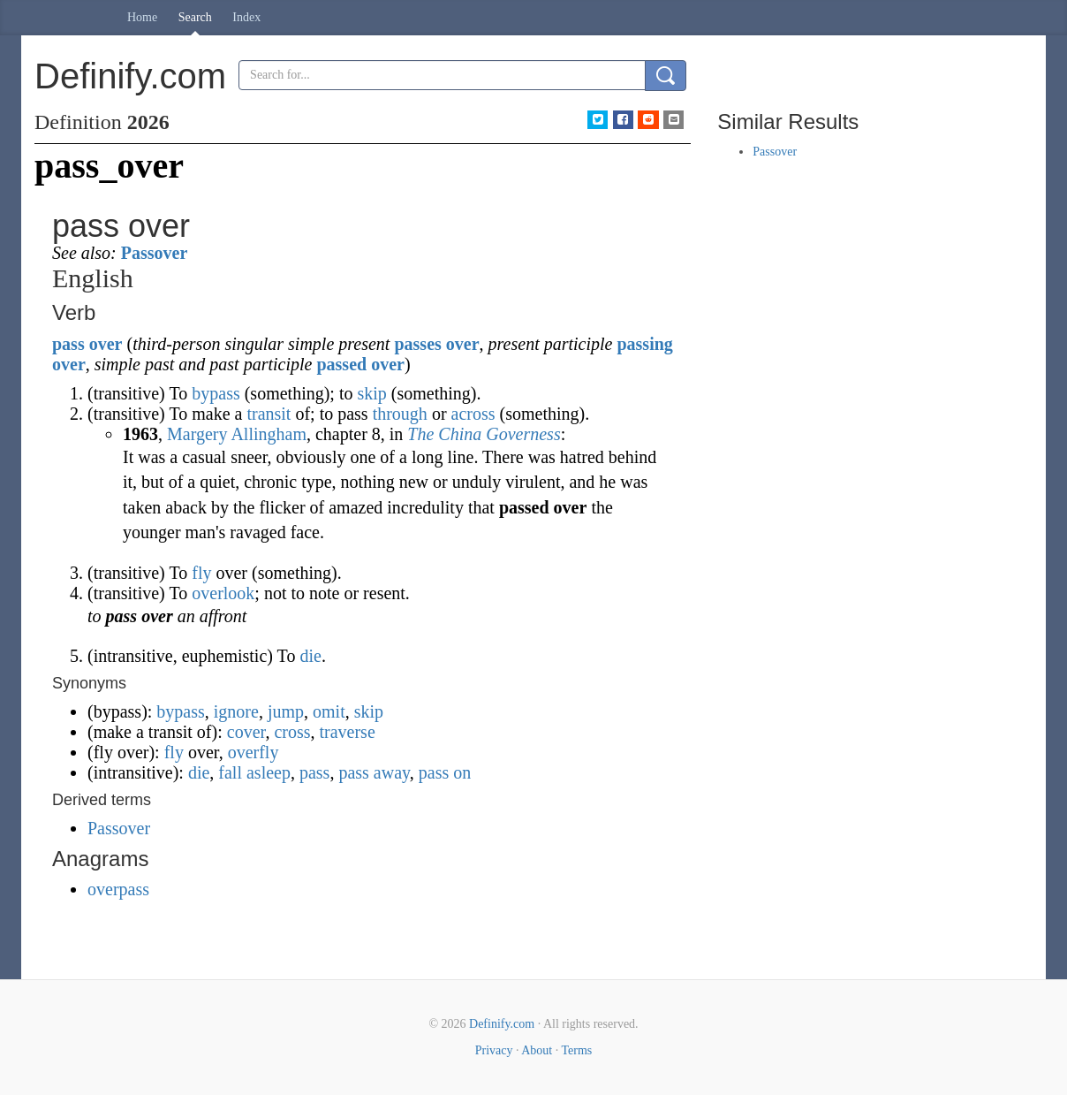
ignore (236, 711)
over (106, 344)
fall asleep (254, 772)
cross (292, 731)
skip (371, 393)
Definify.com (501, 1023)
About (536, 1050)
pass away (373, 772)
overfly (253, 752)
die (310, 655)
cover (246, 731)
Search (195, 17)
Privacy (494, 1050)
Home (142, 17)
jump (286, 711)
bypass (215, 393)
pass (68, 344)
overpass (118, 889)
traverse (347, 731)
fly (201, 572)
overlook (223, 593)
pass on (445, 772)
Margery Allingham (236, 434)
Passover (154, 252)
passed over (360, 364)
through (400, 413)
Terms (576, 1050)
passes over (436, 344)
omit (329, 711)
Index (246, 17)
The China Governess (483, 434)
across (473, 413)
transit (268, 413)
